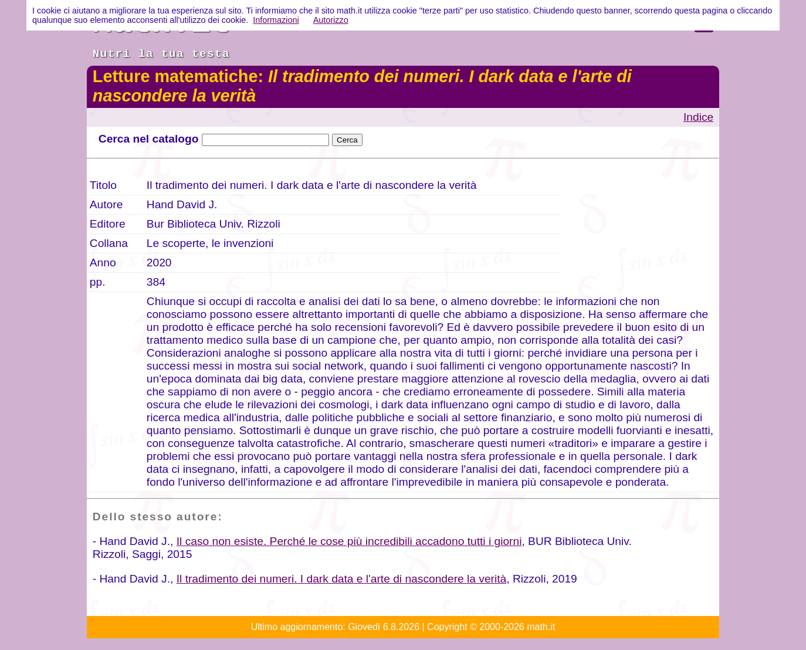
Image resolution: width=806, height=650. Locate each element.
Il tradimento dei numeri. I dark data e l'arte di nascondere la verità (342, 579)
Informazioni (276, 20)
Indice (698, 117)
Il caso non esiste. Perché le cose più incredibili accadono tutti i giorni (349, 541)
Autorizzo (330, 20)
